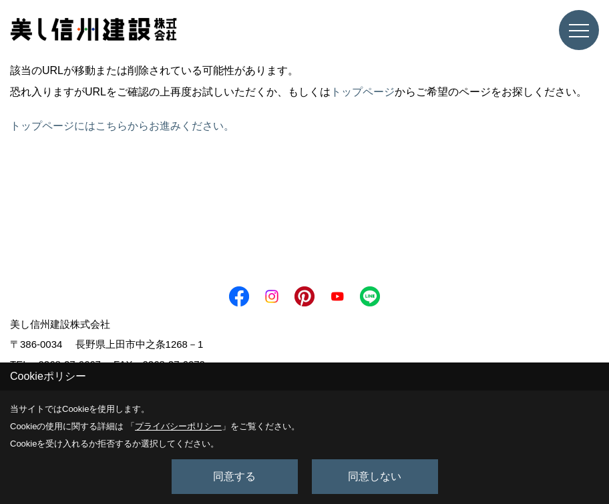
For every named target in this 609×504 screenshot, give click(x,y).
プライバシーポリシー (178, 426)
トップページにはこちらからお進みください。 (122, 126)
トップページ (363, 91)
